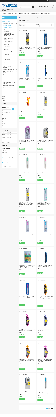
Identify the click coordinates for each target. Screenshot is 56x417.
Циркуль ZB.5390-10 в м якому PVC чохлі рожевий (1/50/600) (26, 297)
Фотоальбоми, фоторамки (8, 85)
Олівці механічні (7, 47)
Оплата (3, 100)
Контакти (26, 13)
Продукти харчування (7, 80)
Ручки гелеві (6, 54)
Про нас (21, 13)
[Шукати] (33, 7)
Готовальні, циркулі (8, 27)
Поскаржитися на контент (30, 415)
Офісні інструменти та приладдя (7, 67)
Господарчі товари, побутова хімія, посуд (9, 83)
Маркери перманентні (8, 42)
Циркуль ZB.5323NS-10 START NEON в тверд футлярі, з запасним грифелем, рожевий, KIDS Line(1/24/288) (27, 329)
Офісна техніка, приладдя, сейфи (8, 72)
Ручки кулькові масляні (8, 56)
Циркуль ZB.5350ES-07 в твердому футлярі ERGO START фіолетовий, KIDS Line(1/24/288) (45, 329)
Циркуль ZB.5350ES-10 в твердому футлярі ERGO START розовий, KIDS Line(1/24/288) (44, 360)
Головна (4, 13)
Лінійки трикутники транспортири (7, 31)
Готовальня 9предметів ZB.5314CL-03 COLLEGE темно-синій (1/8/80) (45, 141)
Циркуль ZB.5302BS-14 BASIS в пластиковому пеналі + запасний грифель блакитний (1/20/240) (44, 234)
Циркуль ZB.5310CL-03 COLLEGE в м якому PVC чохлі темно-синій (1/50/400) (44, 48)
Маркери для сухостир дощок (8, 39)
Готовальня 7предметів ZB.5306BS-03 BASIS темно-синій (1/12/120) (27, 391)
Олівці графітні (7, 46)
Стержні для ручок (7, 59)
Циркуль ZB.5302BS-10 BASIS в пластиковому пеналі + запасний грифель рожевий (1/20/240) (26, 234)
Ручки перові (6, 57)
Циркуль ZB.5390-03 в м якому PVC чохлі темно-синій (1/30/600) (44, 266)
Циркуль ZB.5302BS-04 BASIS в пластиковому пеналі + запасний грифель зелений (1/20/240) (44, 203)
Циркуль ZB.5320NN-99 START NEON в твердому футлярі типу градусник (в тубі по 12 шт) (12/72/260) (27, 266)
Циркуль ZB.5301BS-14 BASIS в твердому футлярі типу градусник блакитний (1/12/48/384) (44, 392)
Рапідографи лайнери (8, 51)
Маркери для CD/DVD (8, 36)
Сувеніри (5, 92)
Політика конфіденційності (40, 415)
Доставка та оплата (35, 13)
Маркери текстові (7, 44)
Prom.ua (33, 414)
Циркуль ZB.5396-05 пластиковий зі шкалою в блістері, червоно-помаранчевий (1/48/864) (26, 110)
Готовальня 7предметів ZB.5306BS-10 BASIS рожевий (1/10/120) (27, 141)
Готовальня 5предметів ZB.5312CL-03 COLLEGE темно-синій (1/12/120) (45, 110)
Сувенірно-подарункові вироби (8, 63)
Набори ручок (6, 49)
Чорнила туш (6, 61)
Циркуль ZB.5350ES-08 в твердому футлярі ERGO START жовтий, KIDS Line (26, 360)
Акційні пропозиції (45, 13)
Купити (23, 55)
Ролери (5, 52)
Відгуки (3, 96)
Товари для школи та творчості (7, 75)
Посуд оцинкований (7, 89)
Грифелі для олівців (8, 29)
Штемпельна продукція (7, 77)
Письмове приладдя (32, 17)
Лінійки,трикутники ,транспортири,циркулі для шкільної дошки (9, 34)
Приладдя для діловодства (8, 69)
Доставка (4, 98)
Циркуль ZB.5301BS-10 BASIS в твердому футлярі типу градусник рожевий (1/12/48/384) (44, 171)
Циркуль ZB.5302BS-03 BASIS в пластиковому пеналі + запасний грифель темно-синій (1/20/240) (26, 203)
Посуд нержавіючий (7, 87)
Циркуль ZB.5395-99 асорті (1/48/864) (45, 78)
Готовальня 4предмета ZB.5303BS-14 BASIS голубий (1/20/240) (27, 79)
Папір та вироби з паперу (8, 23)
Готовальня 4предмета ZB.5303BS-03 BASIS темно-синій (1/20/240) (27, 48)
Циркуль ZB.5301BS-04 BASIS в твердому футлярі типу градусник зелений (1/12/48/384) (26, 171)
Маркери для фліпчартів (8, 41)
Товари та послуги (12, 13)
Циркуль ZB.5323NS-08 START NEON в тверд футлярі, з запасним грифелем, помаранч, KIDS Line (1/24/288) (45, 297)
